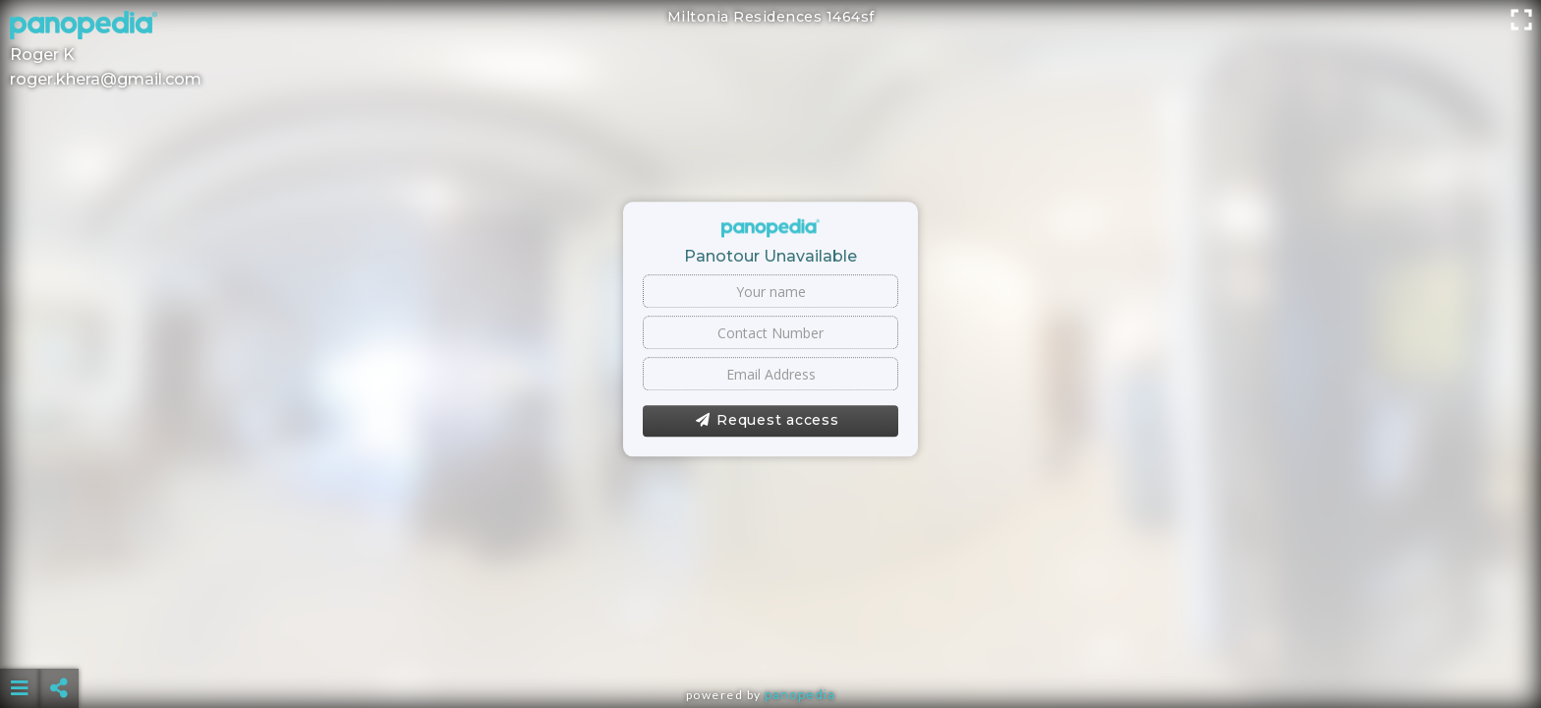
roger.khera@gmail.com (105, 79)
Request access (767, 421)
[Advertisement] (770, 639)
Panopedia (800, 694)
